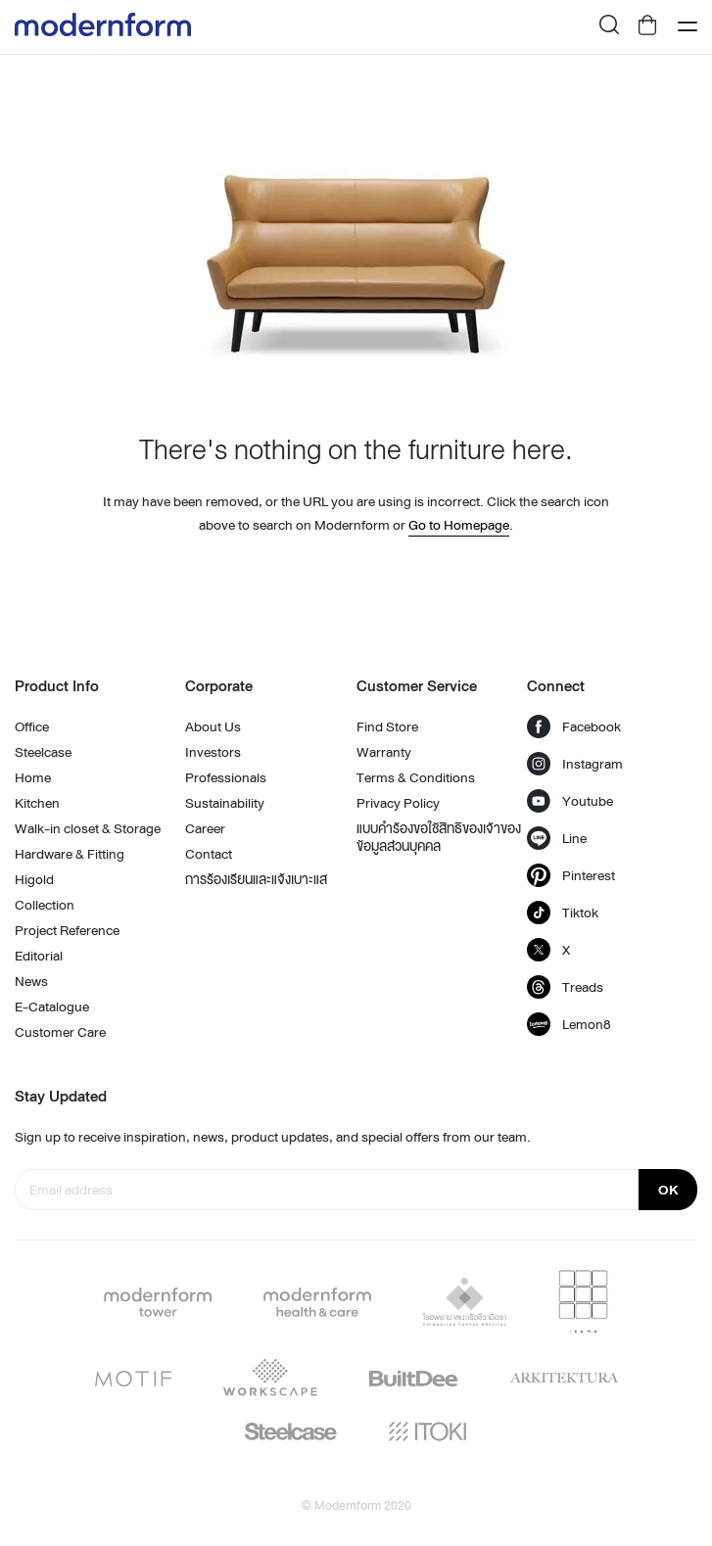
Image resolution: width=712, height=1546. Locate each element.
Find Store (387, 726)
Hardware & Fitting (69, 854)
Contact (208, 854)
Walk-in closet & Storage (88, 828)
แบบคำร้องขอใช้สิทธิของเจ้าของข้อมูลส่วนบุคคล (438, 837)
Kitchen (37, 803)
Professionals (225, 777)
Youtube (570, 801)
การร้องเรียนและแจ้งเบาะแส (256, 879)
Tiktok (562, 912)
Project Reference (67, 930)
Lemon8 (569, 1024)
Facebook (574, 726)
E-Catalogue (52, 1006)
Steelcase (43, 752)
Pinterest (571, 875)
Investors (213, 752)
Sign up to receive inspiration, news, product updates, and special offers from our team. (273, 1136)
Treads (565, 987)
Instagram (575, 763)
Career (205, 828)
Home (33, 777)
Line (557, 838)
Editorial (39, 955)
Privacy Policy (398, 803)
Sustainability (224, 803)
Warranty (383, 752)
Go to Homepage (458, 525)
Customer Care (60, 1032)
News (31, 981)
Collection (44, 904)
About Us (213, 726)
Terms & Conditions (415, 777)
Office (32, 726)
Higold (34, 879)
